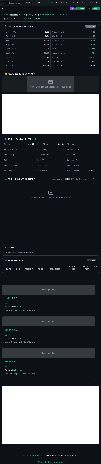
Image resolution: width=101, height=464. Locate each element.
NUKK (11, 298)
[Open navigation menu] (2, 9)
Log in (96, 9)
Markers (85, 179)
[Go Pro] (72, 8)
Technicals (57, 179)
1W (72, 179)
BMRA (11, 329)
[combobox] (16, 3)
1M (77, 179)
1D (68, 179)
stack (6, 14)
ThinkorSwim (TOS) (50, 14)
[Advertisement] (50, 114)
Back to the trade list (33, 455)
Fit (94, 179)
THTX (22, 14)
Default (65, 14)
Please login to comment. (50, 462)
